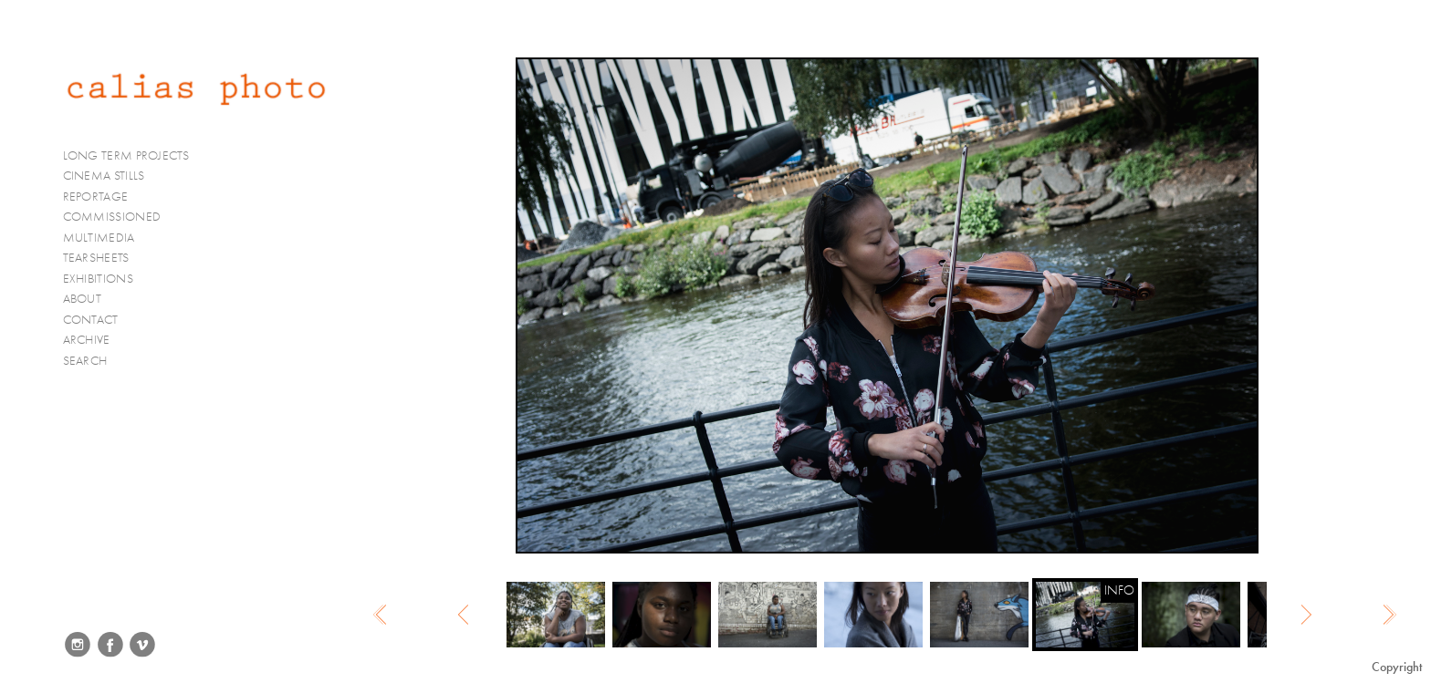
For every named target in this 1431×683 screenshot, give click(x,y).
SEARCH (85, 360)
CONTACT (91, 319)
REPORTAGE (103, 197)
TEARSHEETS (96, 257)
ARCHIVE (86, 340)
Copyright (1397, 667)
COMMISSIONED (119, 217)
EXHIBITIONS (98, 278)
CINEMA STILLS (112, 176)
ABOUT (82, 298)
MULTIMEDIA (107, 238)
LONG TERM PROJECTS (133, 156)
